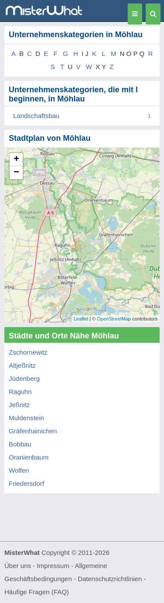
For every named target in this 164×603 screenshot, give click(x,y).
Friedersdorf (26, 483)
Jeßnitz (19, 404)
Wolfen (19, 470)
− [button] (16, 172)
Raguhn (20, 391)
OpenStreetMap (114, 318)
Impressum (53, 565)
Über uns (17, 565)
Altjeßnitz (22, 365)
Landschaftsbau (36, 115)
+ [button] (16, 159)
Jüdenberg (24, 378)
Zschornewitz (28, 352)
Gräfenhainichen (33, 431)
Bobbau (20, 444)
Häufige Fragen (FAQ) (36, 592)
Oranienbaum (29, 457)
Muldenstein (26, 418)
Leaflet (81, 318)
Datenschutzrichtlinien (110, 578)
